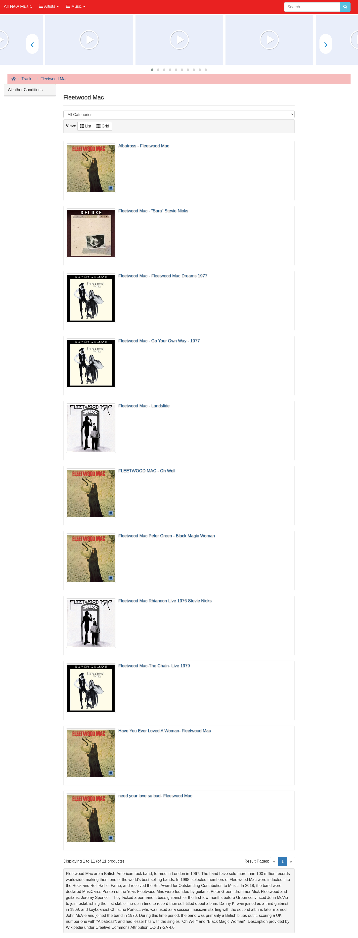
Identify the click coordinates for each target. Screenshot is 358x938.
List (85, 126)
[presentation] (32, 44)
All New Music (18, 6)
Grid (102, 126)
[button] (152, 69)
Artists (49, 6)
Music (75, 6)
